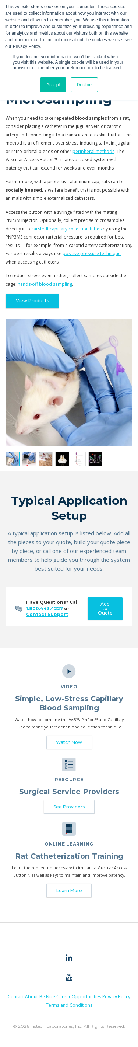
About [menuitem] (31, 997)
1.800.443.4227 (44, 608)
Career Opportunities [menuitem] (78, 997)
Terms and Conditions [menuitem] (69, 1005)
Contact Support (47, 614)
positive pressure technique (92, 253)
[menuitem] (69, 958)
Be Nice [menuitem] (47, 997)
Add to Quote (105, 608)
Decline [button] (84, 84)
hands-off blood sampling (45, 284)
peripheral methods (93, 151)
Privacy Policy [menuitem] (116, 997)
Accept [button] (53, 84)
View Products (32, 300)
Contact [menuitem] (16, 997)
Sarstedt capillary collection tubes (66, 229)
